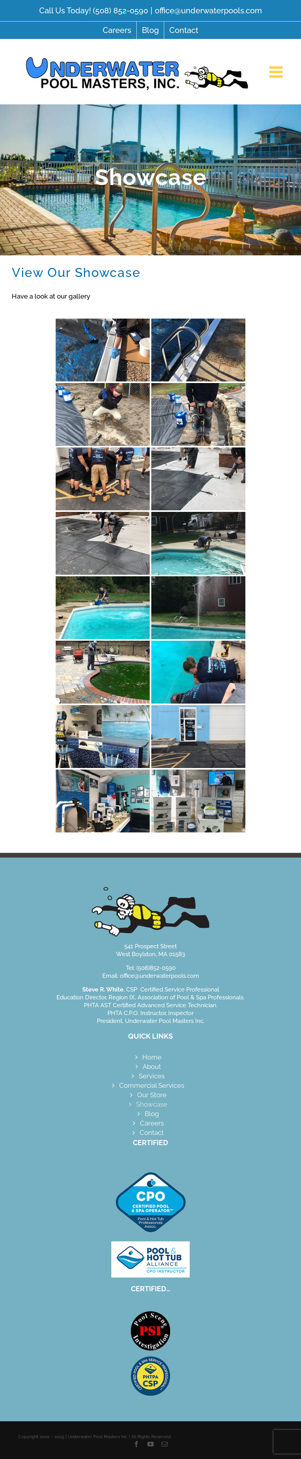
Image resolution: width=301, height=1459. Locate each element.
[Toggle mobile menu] (277, 72)
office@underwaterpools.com (208, 10)
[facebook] (136, 1444)
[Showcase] (150, 179)
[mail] (164, 1444)
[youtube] (150, 1444)
